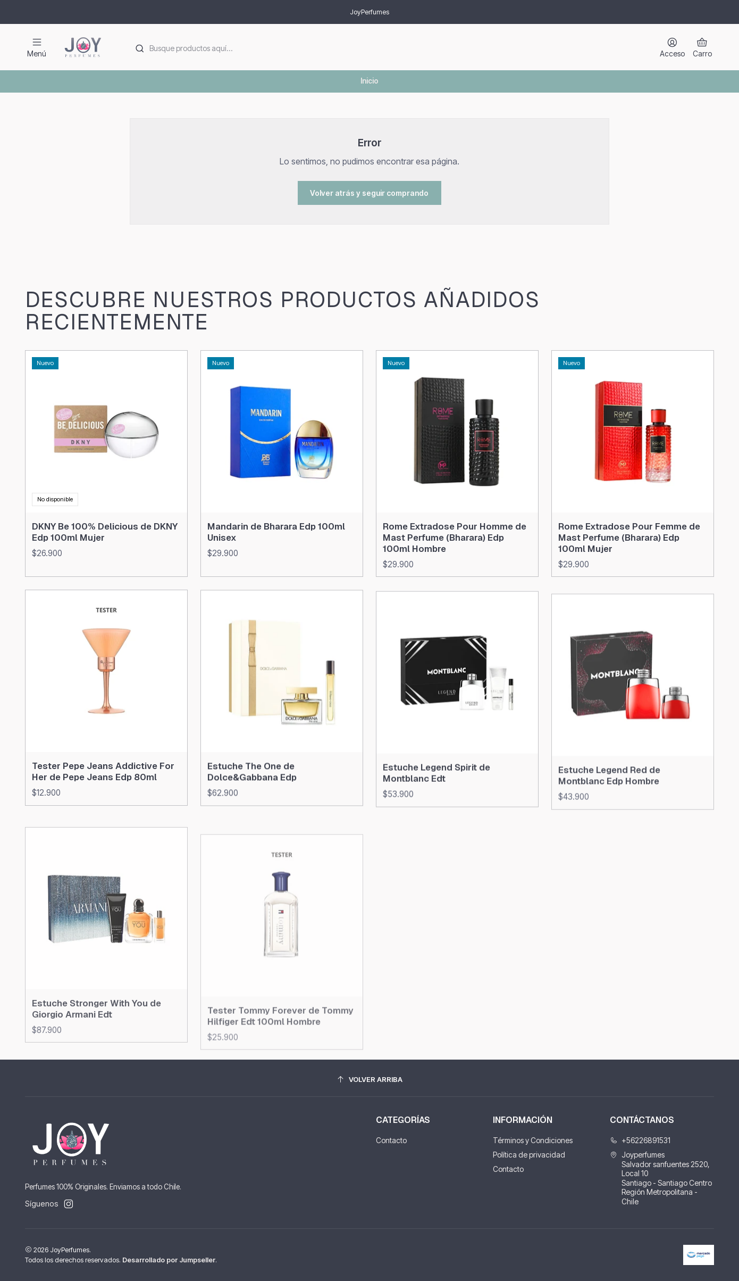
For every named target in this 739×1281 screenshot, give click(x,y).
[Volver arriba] (369, 1079)
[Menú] (36, 47)
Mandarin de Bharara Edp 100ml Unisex (276, 558)
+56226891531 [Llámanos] (640, 1140)
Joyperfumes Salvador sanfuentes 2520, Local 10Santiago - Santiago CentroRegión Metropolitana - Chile (661, 1178)
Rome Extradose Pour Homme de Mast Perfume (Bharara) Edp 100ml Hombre (454, 579)
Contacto (391, 1140)
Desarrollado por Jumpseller (168, 1260)
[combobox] (386, 47)
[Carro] (702, 47)
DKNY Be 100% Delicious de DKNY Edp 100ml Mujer (105, 547)
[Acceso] (672, 47)
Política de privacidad (529, 1154)
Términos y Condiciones (533, 1140)
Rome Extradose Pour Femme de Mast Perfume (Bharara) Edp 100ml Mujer (629, 589)
